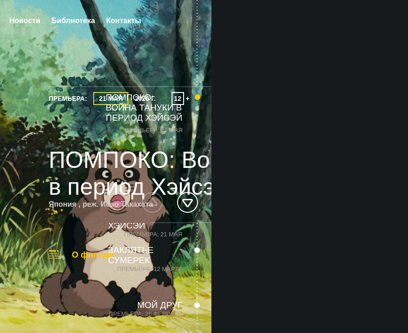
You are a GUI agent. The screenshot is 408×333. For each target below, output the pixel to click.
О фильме (93, 254)
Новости (24, 21)
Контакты (123, 21)
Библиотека (73, 21)
